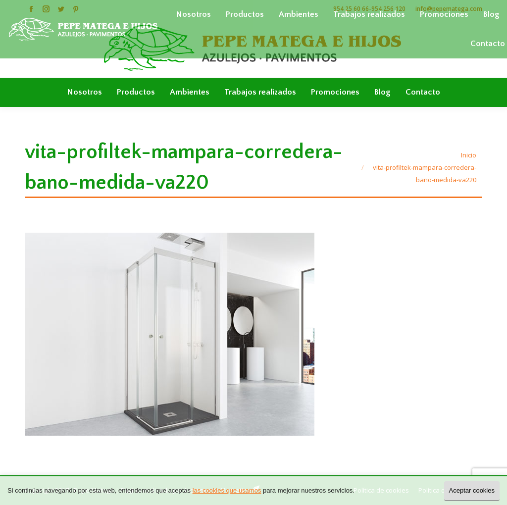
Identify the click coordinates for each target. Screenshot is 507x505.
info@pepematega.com (448, 8)
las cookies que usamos (227, 490)
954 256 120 (388, 8)
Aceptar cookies (472, 490)
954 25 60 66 (351, 8)
